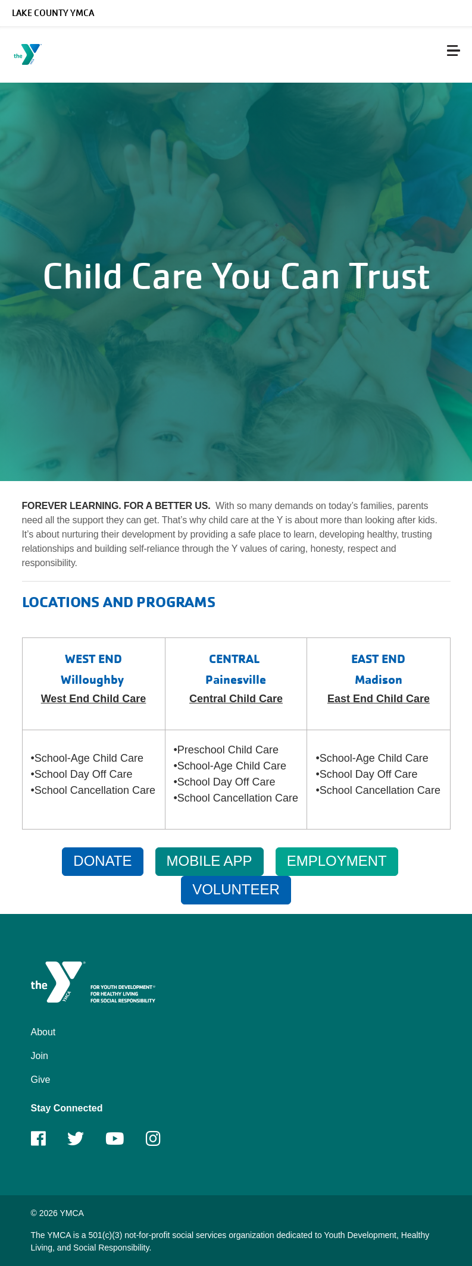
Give (41, 1080)
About (43, 1032)
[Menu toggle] (453, 50)
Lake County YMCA (53, 13)
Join (39, 1056)
